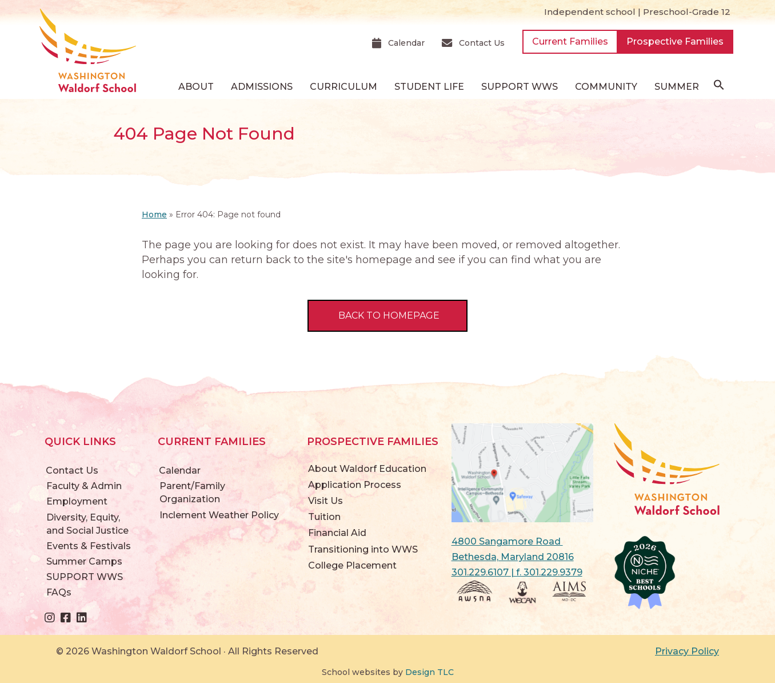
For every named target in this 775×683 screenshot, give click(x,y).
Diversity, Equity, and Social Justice (87, 524)
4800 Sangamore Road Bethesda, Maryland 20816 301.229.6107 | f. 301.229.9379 (517, 557)
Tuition (324, 516)
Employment (76, 501)
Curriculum (343, 86)
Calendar (180, 470)
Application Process (354, 484)
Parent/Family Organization (192, 493)
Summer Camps (84, 561)
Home (154, 214)
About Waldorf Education (367, 468)
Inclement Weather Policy (219, 515)
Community (606, 86)
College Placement (352, 565)
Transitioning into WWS (363, 549)
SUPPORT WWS (519, 86)
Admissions (262, 86)
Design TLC (429, 672)
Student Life (429, 86)
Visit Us (325, 500)
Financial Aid (337, 532)
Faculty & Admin (84, 486)
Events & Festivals (88, 546)
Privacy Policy (687, 651)
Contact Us (72, 470)
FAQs (58, 592)
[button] (719, 87)
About (196, 86)
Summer (676, 86)
